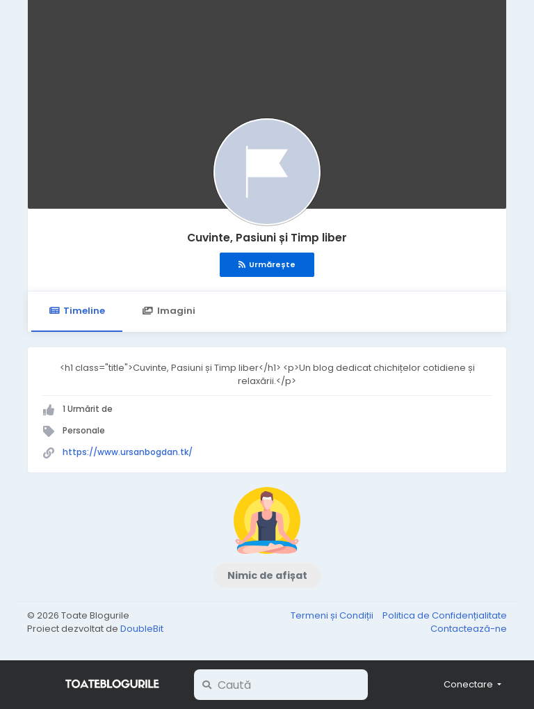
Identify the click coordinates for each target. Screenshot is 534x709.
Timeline (77, 310)
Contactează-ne (468, 628)
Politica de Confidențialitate (444, 615)
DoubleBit (141, 628)
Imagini (168, 310)
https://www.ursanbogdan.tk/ (128, 452)
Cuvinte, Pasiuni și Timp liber (267, 237)
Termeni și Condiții (333, 615)
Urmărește (267, 264)
